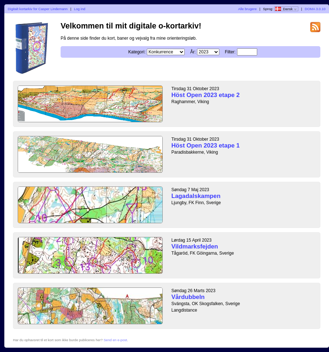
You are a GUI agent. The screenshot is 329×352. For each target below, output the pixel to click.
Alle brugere (247, 9)
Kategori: (136, 51)
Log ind (79, 9)
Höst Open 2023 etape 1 (205, 145)
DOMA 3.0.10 (315, 9)
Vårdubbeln (188, 297)
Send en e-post (115, 340)
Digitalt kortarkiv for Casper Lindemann (38, 9)
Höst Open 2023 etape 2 (205, 95)
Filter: (230, 51)
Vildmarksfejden (194, 246)
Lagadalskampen (195, 196)
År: (193, 51)
